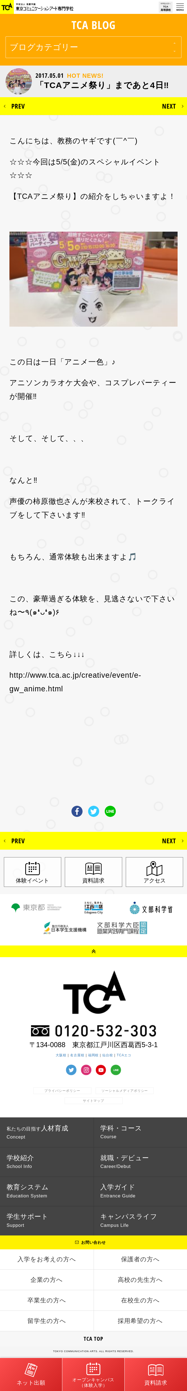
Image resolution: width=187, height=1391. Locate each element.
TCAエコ (124, 1055)
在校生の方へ (140, 1300)
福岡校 (93, 1055)
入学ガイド (117, 1191)
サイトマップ (93, 1101)
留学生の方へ (46, 1320)
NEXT (169, 106)
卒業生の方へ (46, 1300)
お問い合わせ (93, 1242)
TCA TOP (94, 1338)
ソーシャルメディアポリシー (124, 1091)
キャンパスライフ (128, 1220)
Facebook (77, 811)
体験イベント (32, 880)
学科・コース (121, 1132)
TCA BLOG (93, 24)
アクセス (155, 880)
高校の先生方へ (140, 1279)
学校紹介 (20, 1161)
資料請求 (93, 880)
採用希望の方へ (140, 1320)
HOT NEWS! (85, 75)
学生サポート (27, 1220)
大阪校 (61, 1055)
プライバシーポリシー (62, 1091)
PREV (18, 106)
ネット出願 (31, 1374)
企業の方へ (46, 1279)
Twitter (93, 811)
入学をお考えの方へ (46, 1259)
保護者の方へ (140, 1259)
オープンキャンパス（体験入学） (93, 1374)
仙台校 (107, 1055)
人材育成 (37, 1132)
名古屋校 (77, 1055)
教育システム (28, 1191)
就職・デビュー (124, 1161)
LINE (110, 811)
